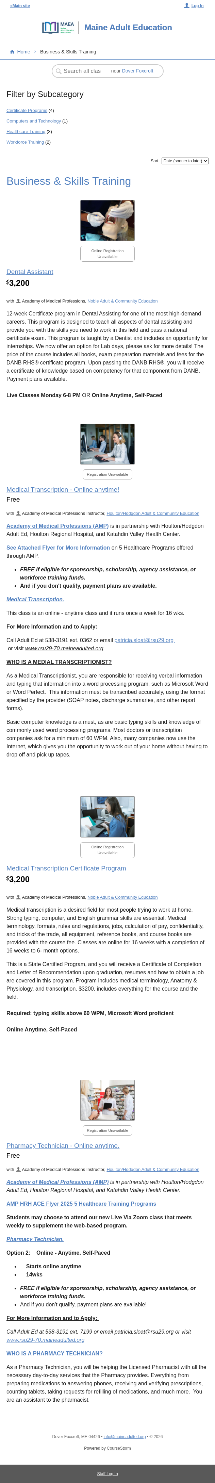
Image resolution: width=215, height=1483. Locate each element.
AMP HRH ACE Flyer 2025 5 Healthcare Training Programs (81, 1204)
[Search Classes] (83, 71)
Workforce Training (25, 142)
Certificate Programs (26, 110)
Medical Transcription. (35, 599)
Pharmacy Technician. (35, 1239)
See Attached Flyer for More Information (58, 548)
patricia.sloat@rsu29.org (144, 640)
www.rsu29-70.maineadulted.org (45, 1340)
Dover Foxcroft (137, 71)
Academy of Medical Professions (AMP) (57, 526)
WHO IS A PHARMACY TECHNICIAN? (54, 1353)
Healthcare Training (25, 131)
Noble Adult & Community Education (122, 301)
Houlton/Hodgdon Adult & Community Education (152, 513)
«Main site (20, 5)
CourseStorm (119, 1448)
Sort (154, 161)
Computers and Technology (33, 121)
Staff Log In (107, 1473)
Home (23, 51)
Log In (198, 5)
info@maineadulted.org (124, 1436)
